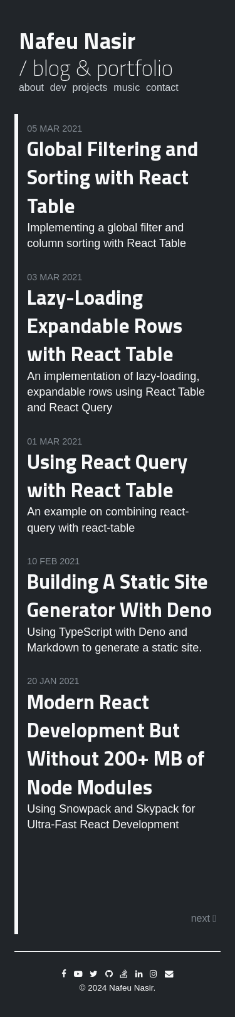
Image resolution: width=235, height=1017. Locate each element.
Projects (89, 87)
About (31, 87)
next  (204, 918)
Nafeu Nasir (77, 40)
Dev (58, 87)
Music (126, 87)
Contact (162, 87)
